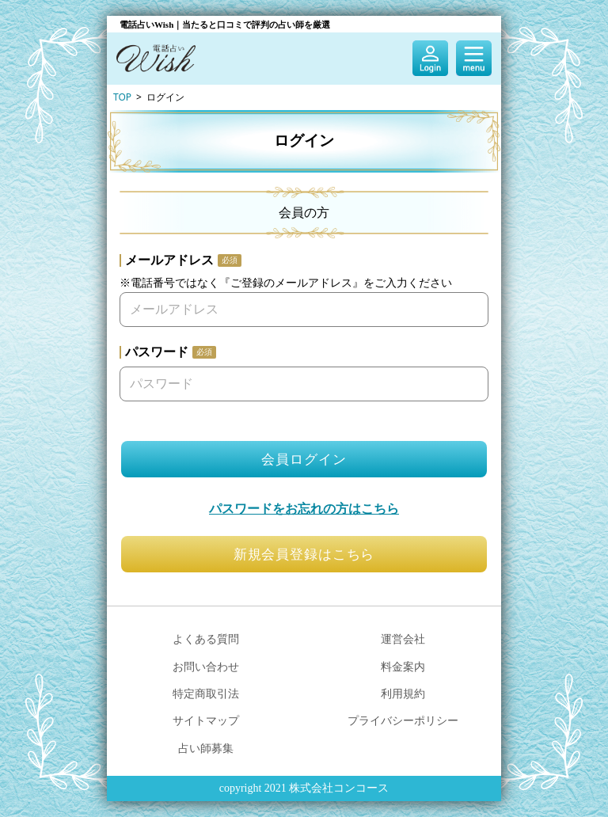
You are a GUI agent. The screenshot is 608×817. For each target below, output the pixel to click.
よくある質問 (206, 638)
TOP (122, 97)
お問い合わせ (206, 666)
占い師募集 (206, 747)
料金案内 (403, 666)
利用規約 (403, 693)
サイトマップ (206, 720)
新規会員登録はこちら (304, 554)
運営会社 (403, 638)
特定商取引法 (206, 693)
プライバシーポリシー (403, 720)
